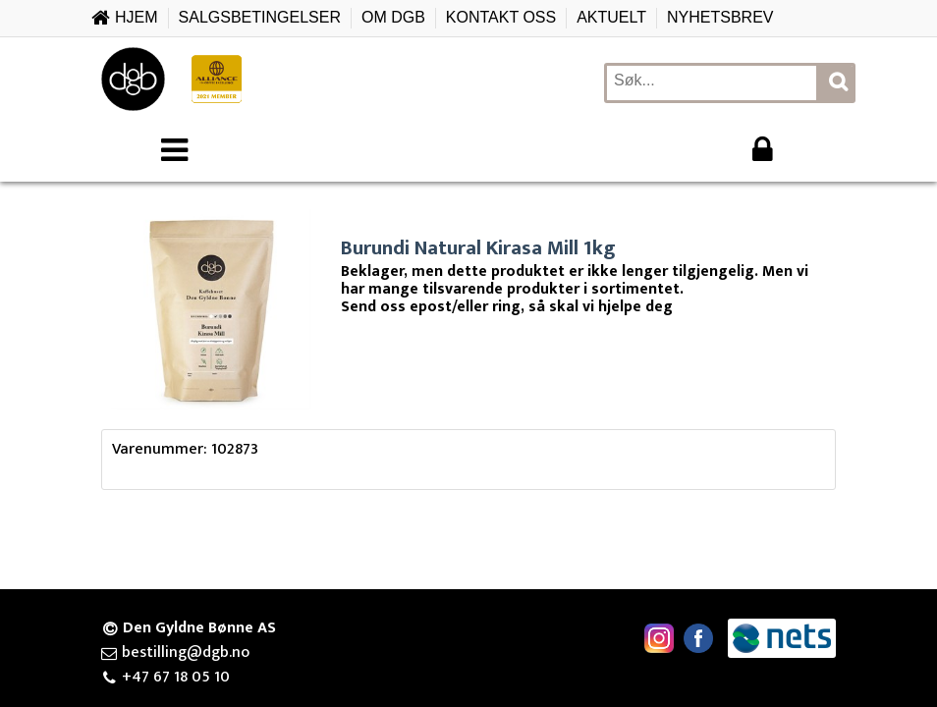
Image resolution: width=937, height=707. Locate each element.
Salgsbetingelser (260, 17)
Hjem (136, 17)
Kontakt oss (501, 17)
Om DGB (393, 17)
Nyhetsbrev (720, 17)
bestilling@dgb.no (185, 653)
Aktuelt (611, 17)
